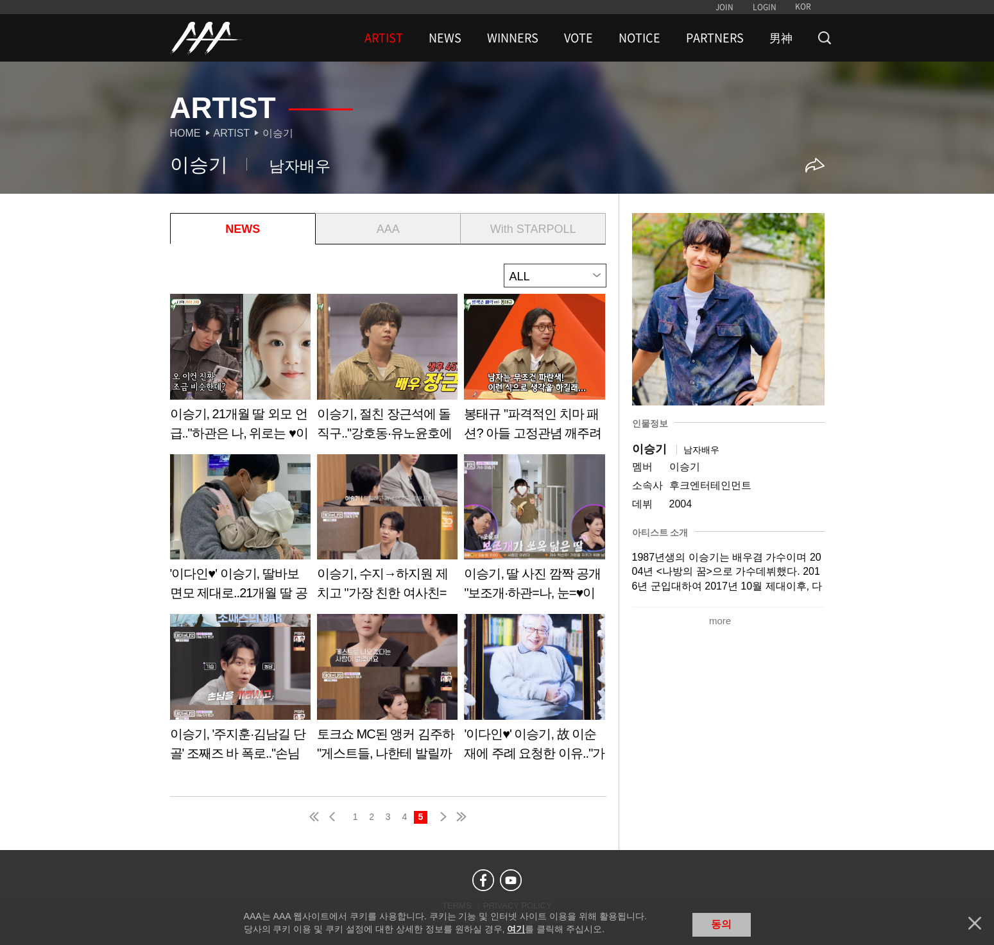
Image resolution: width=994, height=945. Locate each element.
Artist (232, 133)
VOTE (578, 38)
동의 (721, 924)
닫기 (974, 923)
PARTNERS (715, 38)
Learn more (240, 372)
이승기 (277, 133)
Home (185, 133)
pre (335, 816)
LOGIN (764, 7)
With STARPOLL (533, 229)
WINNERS (512, 38)
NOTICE (639, 38)
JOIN (724, 7)
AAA (388, 229)
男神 (781, 38)
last (461, 816)
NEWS (445, 38)
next (441, 816)
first (315, 816)
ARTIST (383, 38)
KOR (803, 6)
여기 (516, 929)
